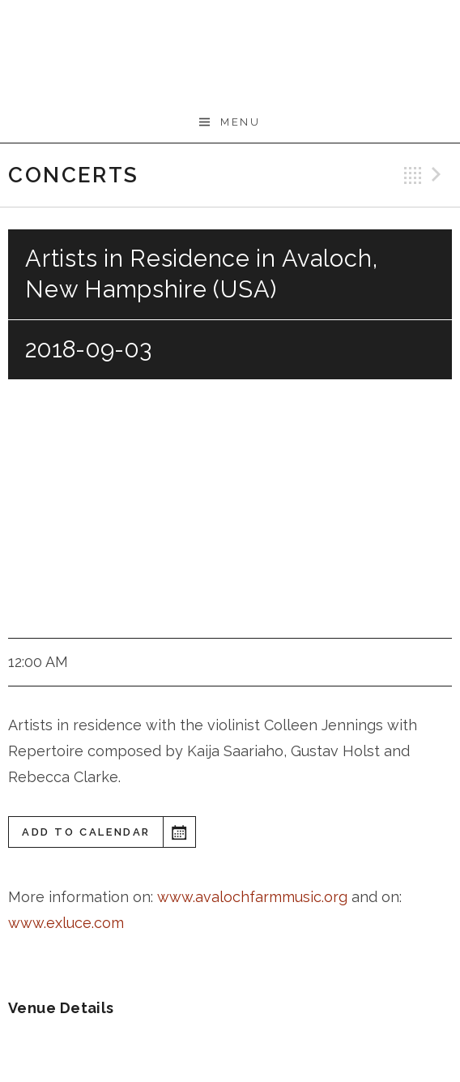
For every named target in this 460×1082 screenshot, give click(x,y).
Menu (240, 122)
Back (413, 175)
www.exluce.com (66, 922)
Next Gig (439, 175)
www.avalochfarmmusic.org (254, 896)
